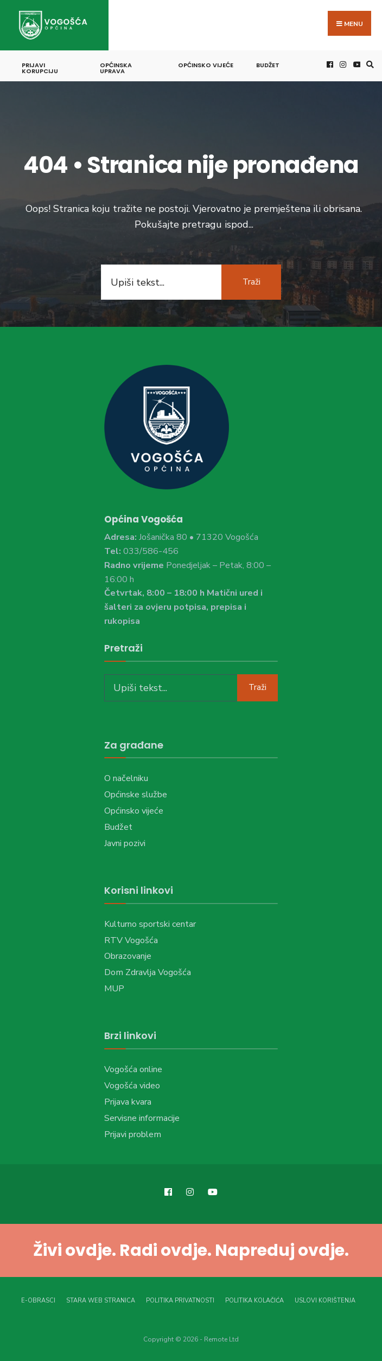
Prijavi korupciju (40, 68)
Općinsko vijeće (205, 65)
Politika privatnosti (180, 1301)
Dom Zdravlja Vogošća (147, 972)
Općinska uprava (116, 68)
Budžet (267, 65)
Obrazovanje (127, 956)
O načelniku (126, 778)
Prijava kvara (127, 1102)
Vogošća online (133, 1069)
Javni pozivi (124, 843)
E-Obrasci (38, 1301)
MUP (114, 989)
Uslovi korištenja (325, 1301)
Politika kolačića (254, 1301)
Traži (251, 281)
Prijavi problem (132, 1134)
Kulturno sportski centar (150, 924)
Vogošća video (132, 1086)
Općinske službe (135, 795)
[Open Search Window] (368, 64)
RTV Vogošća (131, 940)
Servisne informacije (142, 1118)
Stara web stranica (100, 1301)
